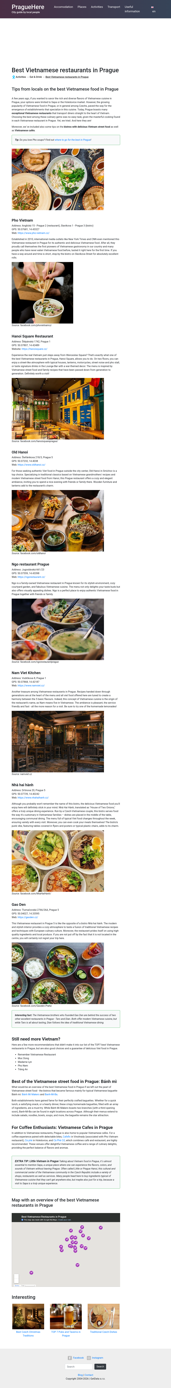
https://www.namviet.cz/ (31, 685)
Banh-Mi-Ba (51, 1094)
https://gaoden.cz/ (28, 917)
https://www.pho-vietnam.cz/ (34, 233)
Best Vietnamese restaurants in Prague (67, 76)
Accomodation (63, 7)
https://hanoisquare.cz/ (34, 348)
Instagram (95, 1357)
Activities (97, 7)
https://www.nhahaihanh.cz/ (33, 797)
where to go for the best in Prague (73, 139)
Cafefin (67, 1136)
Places (82, 7)
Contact (89, 1375)
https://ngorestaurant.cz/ (31, 577)
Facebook (76, 1357)
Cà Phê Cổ (59, 1140)
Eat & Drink (36, 76)
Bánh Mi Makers (31, 1094)
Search (100, 1366)
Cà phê (28, 1140)
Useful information (132, 9)
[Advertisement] (85, 41)
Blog (80, 1375)
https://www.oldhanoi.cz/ (31, 464)
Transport (113, 7)
